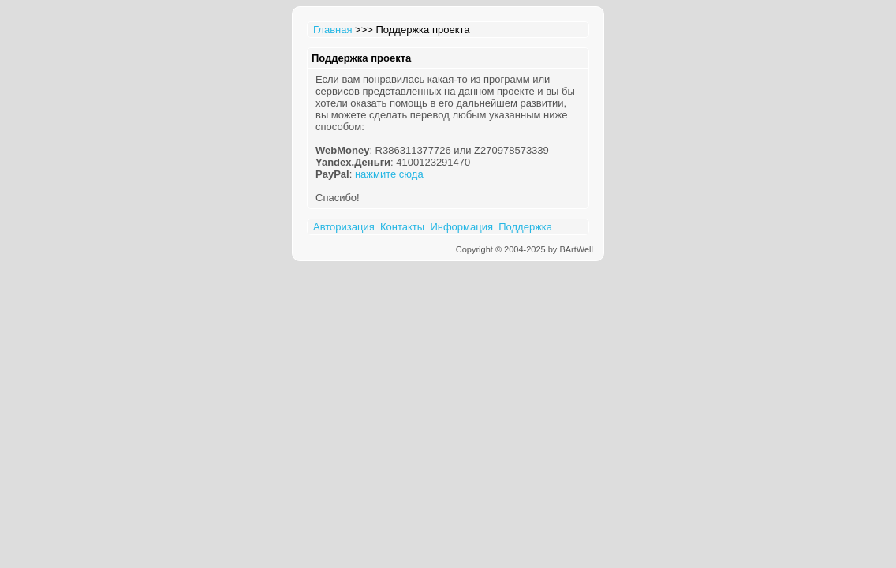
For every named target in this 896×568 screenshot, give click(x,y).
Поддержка (525, 227)
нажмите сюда (389, 174)
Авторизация (344, 227)
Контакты (402, 227)
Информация (461, 227)
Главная (332, 30)
